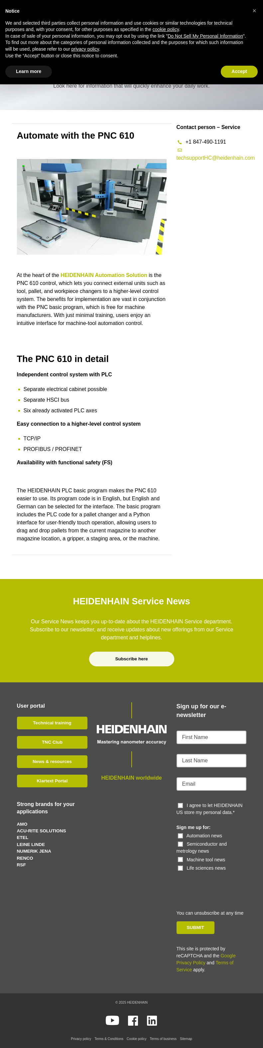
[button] (254, 10)
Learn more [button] (28, 71)
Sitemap (186, 1039)
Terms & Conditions (108, 1039)
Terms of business (163, 1039)
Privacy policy (81, 1039)
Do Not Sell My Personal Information (205, 36)
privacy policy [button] (85, 49)
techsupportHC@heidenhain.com (216, 158)
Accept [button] (239, 71)
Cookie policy (136, 1039)
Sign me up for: (194, 827)
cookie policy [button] (166, 29)
